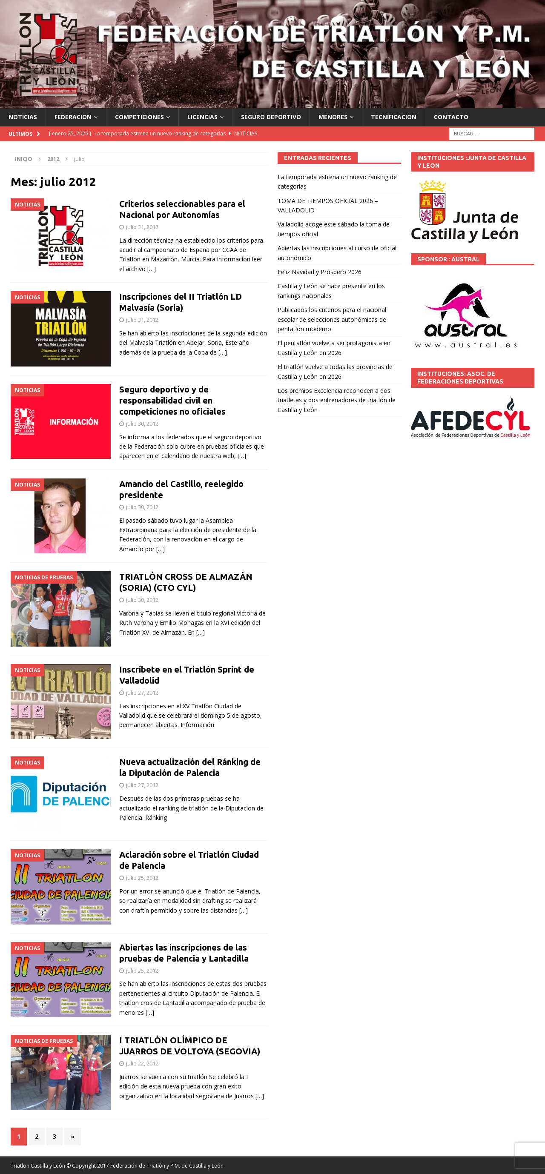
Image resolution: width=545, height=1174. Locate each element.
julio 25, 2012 (142, 878)
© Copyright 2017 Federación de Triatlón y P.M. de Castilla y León (145, 1165)
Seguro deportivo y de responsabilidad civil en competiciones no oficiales (172, 400)
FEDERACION (73, 117)
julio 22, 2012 (142, 1063)
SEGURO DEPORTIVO (271, 117)
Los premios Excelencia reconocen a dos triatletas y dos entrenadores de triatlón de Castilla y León (337, 400)
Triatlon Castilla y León (38, 1165)
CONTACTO (451, 117)
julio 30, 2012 (142, 423)
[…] (151, 269)
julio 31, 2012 (142, 227)
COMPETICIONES (139, 117)
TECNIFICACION (393, 117)
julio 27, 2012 (142, 692)
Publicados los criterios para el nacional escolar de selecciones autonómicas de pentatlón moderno (332, 319)
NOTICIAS (23, 117)
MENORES (332, 117)
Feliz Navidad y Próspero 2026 (319, 272)
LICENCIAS (202, 117)
